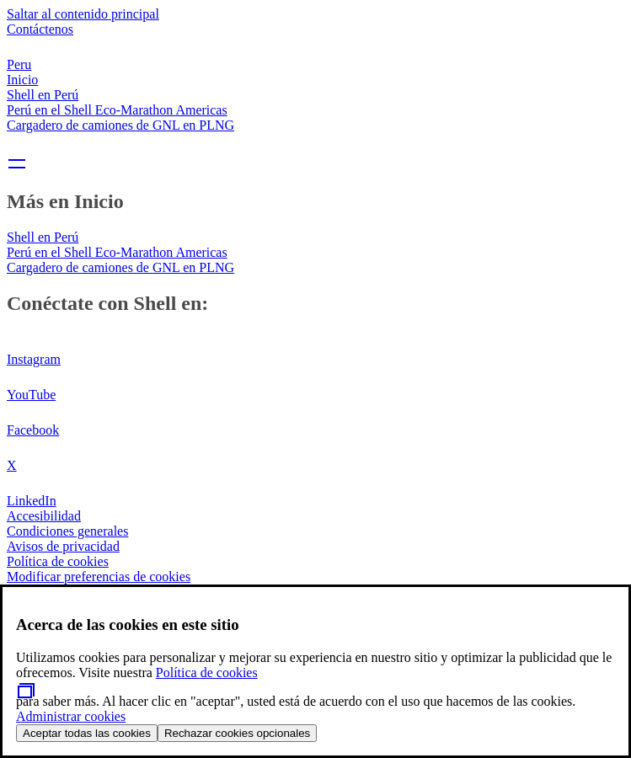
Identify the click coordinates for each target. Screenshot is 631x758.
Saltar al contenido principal (83, 14)
